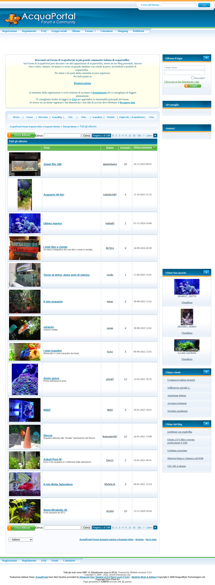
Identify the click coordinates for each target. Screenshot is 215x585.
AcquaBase (97, 117)
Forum (90, 31)
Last (149, 135)
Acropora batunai (176, 403)
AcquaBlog (57, 117)
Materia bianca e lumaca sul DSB (185, 458)
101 (139, 135)
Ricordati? (198, 78)
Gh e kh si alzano (176, 466)
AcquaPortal (41, 577)
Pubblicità (138, 31)
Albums (76, 31)
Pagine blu (124, 117)
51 (134, 135)
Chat (151, 117)
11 (130, 135)
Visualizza (186, 302)
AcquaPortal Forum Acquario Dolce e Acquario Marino (35, 126)
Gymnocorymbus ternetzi (181, 380)
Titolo (46, 147)
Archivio (139, 539)
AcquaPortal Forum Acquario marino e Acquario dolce (107, 539)
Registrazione (9, 31)
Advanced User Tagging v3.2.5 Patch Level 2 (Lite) (105, 577)
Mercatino (43, 117)
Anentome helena (176, 395)
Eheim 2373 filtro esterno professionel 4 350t (180, 441)
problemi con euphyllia (179, 431)
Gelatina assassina (177, 450)
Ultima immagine (143, 147)
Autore (109, 147)
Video (83, 117)
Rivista (16, 117)
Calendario (107, 31)
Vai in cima (151, 539)
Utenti (54, 560)
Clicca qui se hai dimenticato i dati (181, 81)
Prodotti (110, 117)
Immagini (125, 147)
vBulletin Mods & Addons (144, 577)
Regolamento (29, 31)
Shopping (123, 31)
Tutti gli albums (70, 126)
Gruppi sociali (59, 31)
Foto (70, 117)
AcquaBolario (138, 117)
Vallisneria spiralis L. (178, 387)
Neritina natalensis (177, 411)
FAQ (43, 31)
